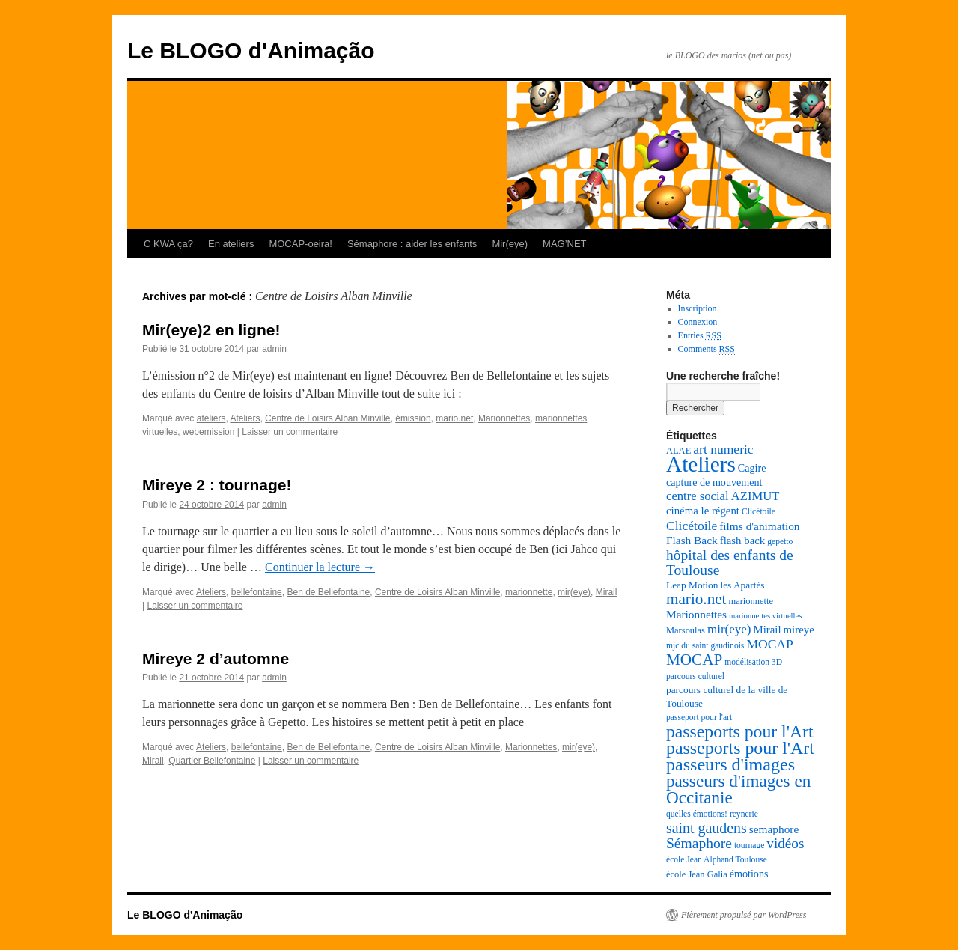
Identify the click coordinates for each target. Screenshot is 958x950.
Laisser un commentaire (290, 432)
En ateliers (231, 243)
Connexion (698, 322)
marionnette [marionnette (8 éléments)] (750, 601)
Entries (699, 335)
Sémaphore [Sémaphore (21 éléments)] (699, 843)
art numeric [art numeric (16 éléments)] (723, 449)
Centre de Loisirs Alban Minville (327, 418)
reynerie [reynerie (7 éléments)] (744, 814)
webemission (208, 432)
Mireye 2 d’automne (215, 658)
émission (412, 418)
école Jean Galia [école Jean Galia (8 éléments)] (696, 874)
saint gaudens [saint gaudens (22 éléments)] (706, 828)
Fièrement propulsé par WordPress (743, 915)
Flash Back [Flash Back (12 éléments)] (692, 540)
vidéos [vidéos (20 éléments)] (785, 843)
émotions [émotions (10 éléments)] (749, 874)
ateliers (211, 418)
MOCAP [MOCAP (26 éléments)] (694, 660)
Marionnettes (504, 418)
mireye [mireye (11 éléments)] (799, 630)
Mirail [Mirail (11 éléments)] (767, 630)
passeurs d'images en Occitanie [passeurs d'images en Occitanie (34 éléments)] (738, 789)
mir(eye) (574, 592)
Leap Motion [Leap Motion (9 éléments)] (692, 585)
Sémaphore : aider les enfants (412, 243)
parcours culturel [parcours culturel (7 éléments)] (695, 676)
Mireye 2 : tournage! (217, 484)
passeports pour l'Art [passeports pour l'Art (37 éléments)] (740, 748)
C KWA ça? (168, 243)
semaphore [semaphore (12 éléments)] (774, 829)
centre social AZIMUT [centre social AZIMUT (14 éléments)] (722, 496)
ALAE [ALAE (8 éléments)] (678, 450)
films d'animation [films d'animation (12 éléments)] (759, 526)
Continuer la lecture (320, 567)
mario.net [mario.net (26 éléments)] (696, 599)
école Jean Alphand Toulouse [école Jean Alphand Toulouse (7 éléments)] (716, 860)
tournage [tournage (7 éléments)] (749, 845)
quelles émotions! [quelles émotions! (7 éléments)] (696, 814)
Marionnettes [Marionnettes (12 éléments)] (696, 614)
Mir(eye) (510, 243)
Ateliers (245, 418)
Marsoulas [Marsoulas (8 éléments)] (685, 630)
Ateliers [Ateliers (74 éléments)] (701, 464)
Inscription (697, 308)
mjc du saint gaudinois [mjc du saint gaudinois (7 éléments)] (705, 646)
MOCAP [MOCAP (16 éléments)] (769, 643)
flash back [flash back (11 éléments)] (743, 540)
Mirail (606, 592)
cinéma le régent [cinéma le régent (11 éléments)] (702, 511)
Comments (706, 349)
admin (274, 349)
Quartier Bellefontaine (211, 760)
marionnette (528, 592)
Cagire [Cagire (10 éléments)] (752, 468)
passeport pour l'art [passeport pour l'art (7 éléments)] (699, 717)
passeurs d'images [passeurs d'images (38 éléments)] (730, 764)
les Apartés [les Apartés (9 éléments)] (742, 585)
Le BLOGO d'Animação (251, 50)
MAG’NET (565, 243)
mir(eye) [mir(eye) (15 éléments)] (729, 629)
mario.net (454, 418)
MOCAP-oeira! (300, 243)
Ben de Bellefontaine (328, 592)
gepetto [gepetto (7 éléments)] (780, 541)
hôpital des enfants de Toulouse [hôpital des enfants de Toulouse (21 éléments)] (729, 562)
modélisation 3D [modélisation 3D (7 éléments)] (753, 662)
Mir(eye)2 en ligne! (211, 329)
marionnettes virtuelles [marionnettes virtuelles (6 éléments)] (765, 616)
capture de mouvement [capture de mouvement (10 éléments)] (714, 482)
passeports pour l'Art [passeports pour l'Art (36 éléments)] (740, 731)
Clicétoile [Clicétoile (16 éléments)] (691, 525)
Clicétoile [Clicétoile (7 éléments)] (758, 512)
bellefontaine (256, 592)
